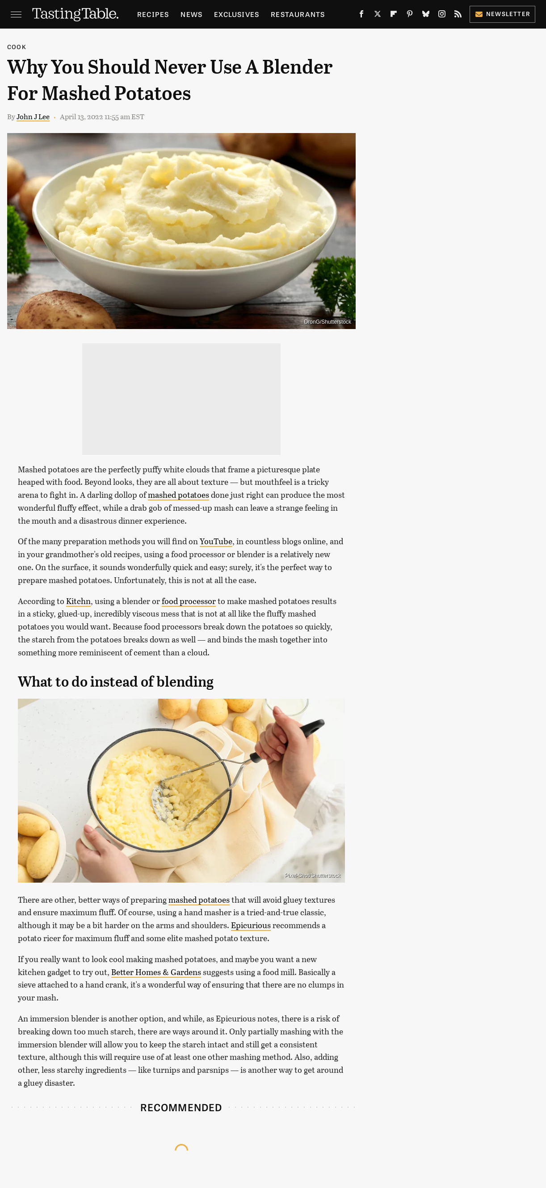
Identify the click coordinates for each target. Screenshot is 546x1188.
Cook (16, 47)
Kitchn (78, 601)
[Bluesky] (425, 16)
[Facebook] (361, 16)
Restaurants (298, 14)
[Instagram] (441, 16)
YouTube (216, 541)
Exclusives (236, 14)
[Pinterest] (409, 16)
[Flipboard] (393, 16)
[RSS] (458, 16)
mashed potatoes (178, 494)
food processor (189, 601)
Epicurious (251, 925)
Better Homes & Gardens (156, 972)
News (191, 14)
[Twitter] (377, 16)
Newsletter (502, 13)
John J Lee (33, 116)
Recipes (153, 14)
